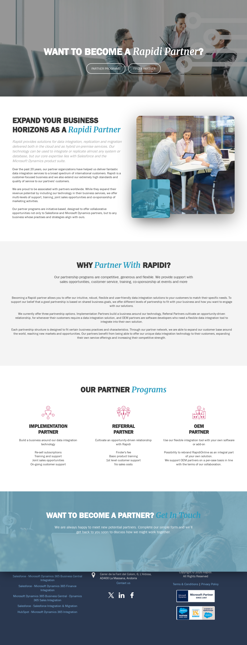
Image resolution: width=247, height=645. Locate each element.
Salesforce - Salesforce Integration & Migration (47, 606)
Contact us (123, 583)
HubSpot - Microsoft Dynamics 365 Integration (47, 612)
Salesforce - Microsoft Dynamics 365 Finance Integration (47, 588)
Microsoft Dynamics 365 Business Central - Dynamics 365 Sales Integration (47, 598)
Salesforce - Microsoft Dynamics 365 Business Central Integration (47, 578)
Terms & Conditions (185, 584)
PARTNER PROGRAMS (105, 68)
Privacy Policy (210, 584)
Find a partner (144, 68)
